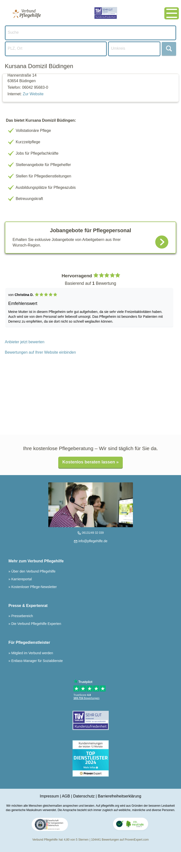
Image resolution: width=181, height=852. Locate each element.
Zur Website (33, 94)
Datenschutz (84, 796)
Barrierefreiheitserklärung (119, 796)
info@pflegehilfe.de (93, 541)
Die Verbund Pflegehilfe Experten (35, 624)
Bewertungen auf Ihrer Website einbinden (40, 352)
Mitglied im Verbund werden (31, 653)
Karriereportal (21, 579)
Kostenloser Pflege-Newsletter (33, 587)
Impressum (49, 796)
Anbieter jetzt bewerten (24, 342)
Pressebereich (21, 616)
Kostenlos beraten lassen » (90, 462)
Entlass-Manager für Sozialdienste (36, 661)
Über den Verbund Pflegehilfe (33, 571)
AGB (66, 796)
